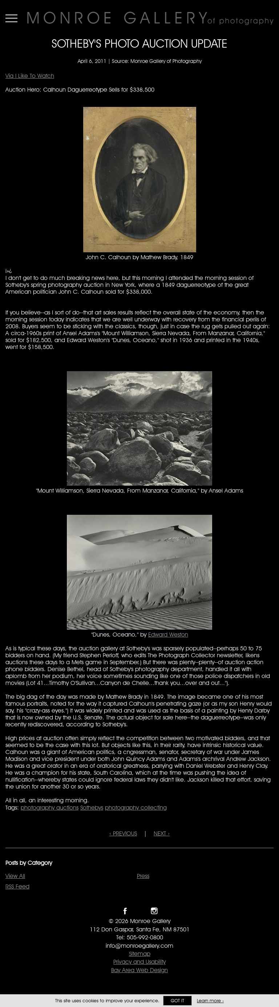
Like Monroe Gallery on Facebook (125, 910)
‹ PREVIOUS (123, 833)
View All (15, 875)
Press (143, 875)
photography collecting (136, 807)
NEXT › (162, 833)
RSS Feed (17, 886)
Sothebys (91, 807)
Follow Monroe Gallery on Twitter (139, 910)
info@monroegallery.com (139, 945)
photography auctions (49, 807)
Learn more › (210, 1000)
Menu (11, 18)
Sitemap (139, 953)
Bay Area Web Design (139, 970)
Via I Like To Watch (29, 75)
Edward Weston (168, 634)
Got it (177, 1000)
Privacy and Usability (139, 961)
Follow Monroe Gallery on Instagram (154, 910)
